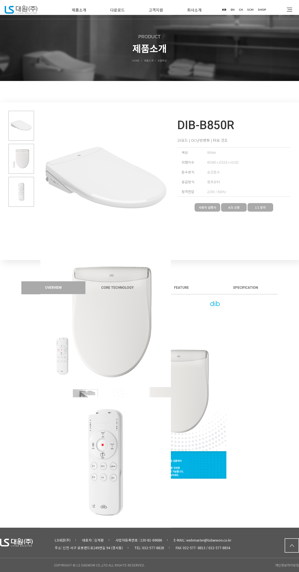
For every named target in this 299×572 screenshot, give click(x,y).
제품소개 (79, 10)
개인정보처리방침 (287, 565)
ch (241, 9)
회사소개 (194, 10)
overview (53, 288)
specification (245, 288)
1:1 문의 (260, 207)
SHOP (262, 9)
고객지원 (156, 10)
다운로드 (117, 10)
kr (224, 9)
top (292, 545)
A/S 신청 (234, 207)
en (233, 9)
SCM (250, 9)
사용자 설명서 (207, 207)
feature (181, 288)
